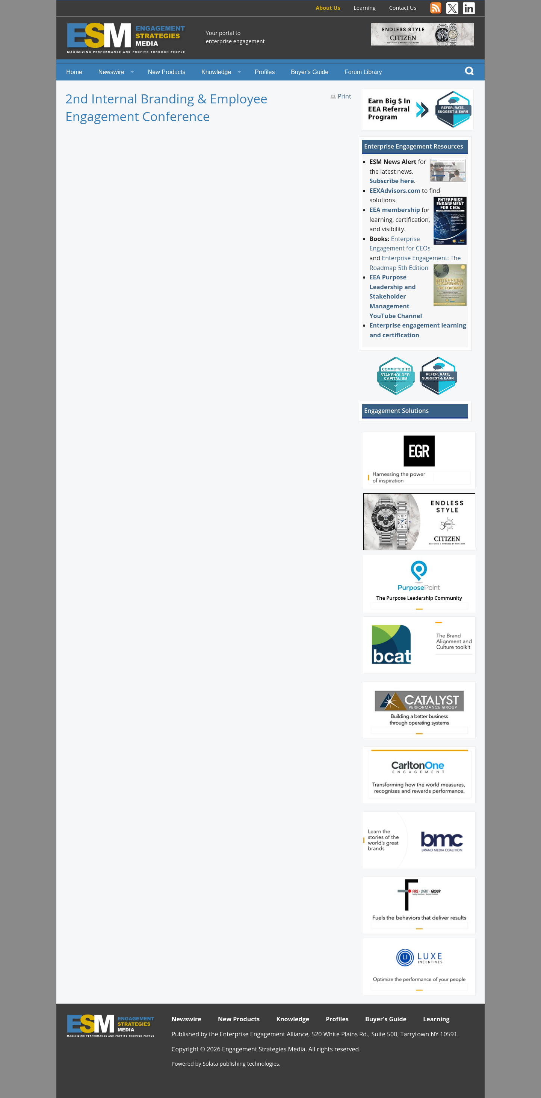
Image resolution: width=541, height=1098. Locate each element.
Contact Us (403, 7)
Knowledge (216, 72)
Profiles (265, 72)
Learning (365, 7)
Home (74, 72)
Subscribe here (392, 181)
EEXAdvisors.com (395, 191)
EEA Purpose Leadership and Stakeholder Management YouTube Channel (396, 296)
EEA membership (395, 210)
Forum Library (363, 72)
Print (344, 96)
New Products (167, 72)
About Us (328, 7)
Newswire (111, 72)
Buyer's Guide (309, 72)
